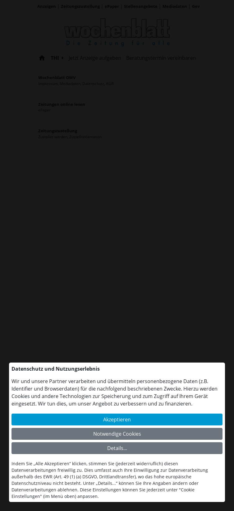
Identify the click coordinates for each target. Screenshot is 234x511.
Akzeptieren (117, 419)
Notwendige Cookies (117, 433)
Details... (117, 448)
